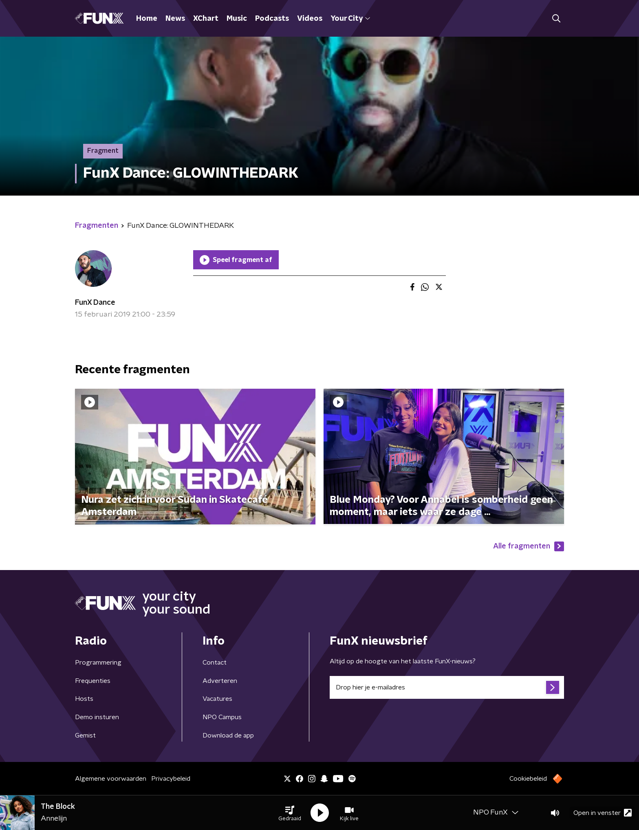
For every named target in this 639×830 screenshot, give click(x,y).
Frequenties (92, 681)
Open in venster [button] (602, 813)
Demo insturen (97, 717)
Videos (309, 18)
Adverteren (220, 681)
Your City (350, 18)
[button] (290, 813)
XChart (205, 18)
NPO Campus (222, 717)
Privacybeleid (170, 778)
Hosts (84, 699)
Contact (215, 662)
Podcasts (272, 18)
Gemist (85, 735)
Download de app (228, 735)
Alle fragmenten (528, 546)
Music (237, 18)
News (175, 18)
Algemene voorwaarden (110, 778)
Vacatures (217, 699)
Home (146, 18)
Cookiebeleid (528, 778)
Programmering (98, 662)
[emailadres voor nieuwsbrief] (447, 687)
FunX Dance (95, 302)
